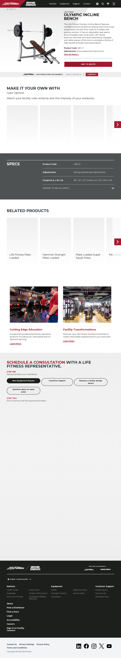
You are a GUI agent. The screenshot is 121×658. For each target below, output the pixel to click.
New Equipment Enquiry (23, 381)
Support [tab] (76, 4)
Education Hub (101, 597)
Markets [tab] (52, 4)
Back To (11, 9)
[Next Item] (117, 124)
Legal (9, 616)
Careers (11, 624)
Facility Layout (101, 590)
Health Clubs (12, 590)
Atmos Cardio (78, 593)
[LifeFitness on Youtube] (109, 647)
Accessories (56, 597)
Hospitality (11, 593)
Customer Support (57, 381)
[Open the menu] (114, 4)
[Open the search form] (103, 4)
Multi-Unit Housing (15, 597)
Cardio (54, 590)
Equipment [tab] (64, 4)
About (10, 603)
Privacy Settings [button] (26, 644)
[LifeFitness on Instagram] (93, 647)
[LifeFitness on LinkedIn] (78, 647)
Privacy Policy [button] (43, 644)
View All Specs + (71, 54)
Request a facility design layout (90, 382)
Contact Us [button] (12, 644)
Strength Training (58, 593)
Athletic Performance (38, 593)
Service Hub (100, 593)
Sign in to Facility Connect (15, 629)
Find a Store (13, 612)
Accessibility (13, 620)
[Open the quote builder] (108, 4)
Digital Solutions (80, 590)
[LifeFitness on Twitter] (101, 647)
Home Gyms (34, 590)
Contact (86, 4)
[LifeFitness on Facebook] (86, 647)
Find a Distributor (16, 608)
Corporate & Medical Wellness (37, 598)
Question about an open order (23, 390)
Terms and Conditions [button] (17, 648)
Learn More (15, 344)
